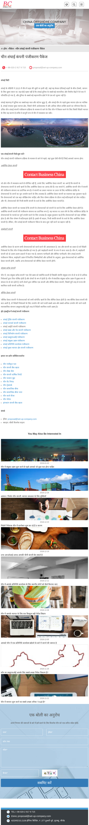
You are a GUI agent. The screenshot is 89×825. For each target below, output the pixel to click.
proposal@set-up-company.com (47, 67)
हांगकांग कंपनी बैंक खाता (12, 403)
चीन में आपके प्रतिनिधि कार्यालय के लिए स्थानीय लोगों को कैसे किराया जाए (29, 584)
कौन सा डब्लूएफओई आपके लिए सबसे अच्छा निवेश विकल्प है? (24, 672)
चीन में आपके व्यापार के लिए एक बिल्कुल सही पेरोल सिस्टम (23, 613)
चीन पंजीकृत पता (9, 364)
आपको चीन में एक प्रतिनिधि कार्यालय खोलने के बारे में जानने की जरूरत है (29, 643)
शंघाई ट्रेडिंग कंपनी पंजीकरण (14, 319)
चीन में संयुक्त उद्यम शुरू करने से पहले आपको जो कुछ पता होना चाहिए (27, 467)
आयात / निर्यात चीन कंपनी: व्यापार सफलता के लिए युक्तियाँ (23, 496)
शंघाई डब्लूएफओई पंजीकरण (14, 337)
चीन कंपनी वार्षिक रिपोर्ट (12, 374)
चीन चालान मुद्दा (9, 378)
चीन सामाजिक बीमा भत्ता (12, 392)
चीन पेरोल (7, 399)
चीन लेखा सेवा (8, 371)
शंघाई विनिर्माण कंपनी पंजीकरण (15, 333)
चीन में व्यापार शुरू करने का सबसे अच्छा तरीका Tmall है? (23, 702)
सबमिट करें (44, 783)
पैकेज (11, 48)
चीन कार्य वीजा (8, 396)
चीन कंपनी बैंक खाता (11, 367)
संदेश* (44, 757)
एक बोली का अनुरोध (44, 25)
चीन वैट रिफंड (8, 381)
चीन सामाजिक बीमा (10, 388)
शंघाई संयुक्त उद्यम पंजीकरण (14, 340)
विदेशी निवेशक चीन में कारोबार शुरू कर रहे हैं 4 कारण (21, 525)
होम (5, 48)
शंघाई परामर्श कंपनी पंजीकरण (14, 323)
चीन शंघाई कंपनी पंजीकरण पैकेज (30, 48)
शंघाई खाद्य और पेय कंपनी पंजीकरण (17, 330)
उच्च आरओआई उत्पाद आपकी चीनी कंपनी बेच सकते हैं (21, 555)
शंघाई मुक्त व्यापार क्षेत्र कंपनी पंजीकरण (18, 348)
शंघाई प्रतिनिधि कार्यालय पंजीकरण (16, 344)
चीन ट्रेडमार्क (7, 385)
